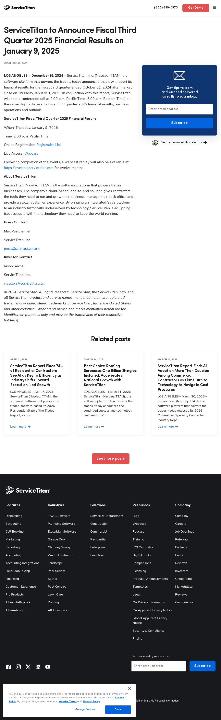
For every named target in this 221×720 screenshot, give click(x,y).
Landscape (55, 563)
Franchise (97, 555)
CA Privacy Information (149, 602)
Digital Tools (142, 555)
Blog (136, 516)
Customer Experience (21, 586)
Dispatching (14, 516)
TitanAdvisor (15, 610)
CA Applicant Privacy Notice (152, 610)
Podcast (138, 531)
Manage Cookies (85, 709)
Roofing (53, 602)
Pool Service (57, 571)
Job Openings (184, 531)
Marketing (13, 539)
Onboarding (183, 579)
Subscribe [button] (179, 123)
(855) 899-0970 (166, 7)
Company (181, 516)
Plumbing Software (61, 524)
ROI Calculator (143, 547)
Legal (137, 594)
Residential (98, 539)
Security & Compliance (149, 631)
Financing (12, 579)
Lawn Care (55, 594)
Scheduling (13, 524)
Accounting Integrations (22, 563)
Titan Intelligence (18, 602)
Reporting (13, 547)
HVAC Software (59, 516)
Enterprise (97, 547)
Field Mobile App (18, 571)
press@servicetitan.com (23, 248)
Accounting (13, 555)
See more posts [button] (110, 458)
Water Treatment (60, 555)
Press (179, 555)
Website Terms (68, 701)
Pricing (137, 638)
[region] (69, 700)
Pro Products (15, 594)
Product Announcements (150, 579)
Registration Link (49, 144)
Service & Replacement (106, 516)
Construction (99, 524)
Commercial (98, 531)
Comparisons (142, 563)
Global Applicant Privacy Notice (150, 620)
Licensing (139, 571)
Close (118, 709)
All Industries (57, 610)
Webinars (139, 524)
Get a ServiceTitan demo (179, 143)
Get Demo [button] (195, 8)
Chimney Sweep (59, 547)
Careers (180, 524)
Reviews (181, 563)
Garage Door (57, 539)
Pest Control (57, 586)
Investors (181, 571)
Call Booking (15, 531)
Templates (140, 586)
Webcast (31, 153)
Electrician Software (62, 531)
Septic (52, 579)
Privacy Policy (91, 701)
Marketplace (184, 586)
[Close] (129, 688)
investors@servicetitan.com (25, 283)
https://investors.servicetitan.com (30, 167)
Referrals (181, 539)
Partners (181, 547)
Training (138, 539)
